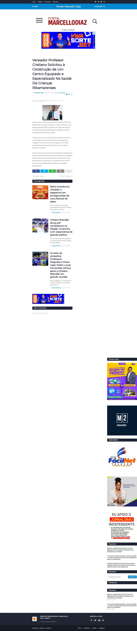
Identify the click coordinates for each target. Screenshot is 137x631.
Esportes (55, 2)
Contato (94, 628)
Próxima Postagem (65, 176)
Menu (36, 6)
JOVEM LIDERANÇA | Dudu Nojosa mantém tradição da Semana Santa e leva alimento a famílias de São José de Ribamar (121, 565)
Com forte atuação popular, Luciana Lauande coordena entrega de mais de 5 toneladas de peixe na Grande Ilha (122, 557)
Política (40, 2)
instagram (102, 628)
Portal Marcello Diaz (68, 6)
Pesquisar (98, 6)
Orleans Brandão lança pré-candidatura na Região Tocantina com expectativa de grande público (61, 227)
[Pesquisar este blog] (117, 577)
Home (80, 628)
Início (34, 2)
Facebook (87, 628)
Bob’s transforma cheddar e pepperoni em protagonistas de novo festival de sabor (59, 194)
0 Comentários (61, 93)
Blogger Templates (45, 628)
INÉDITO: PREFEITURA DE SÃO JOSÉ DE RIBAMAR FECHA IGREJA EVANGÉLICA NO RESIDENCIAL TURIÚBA (120, 549)
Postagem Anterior (39, 176)
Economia (47, 2)
